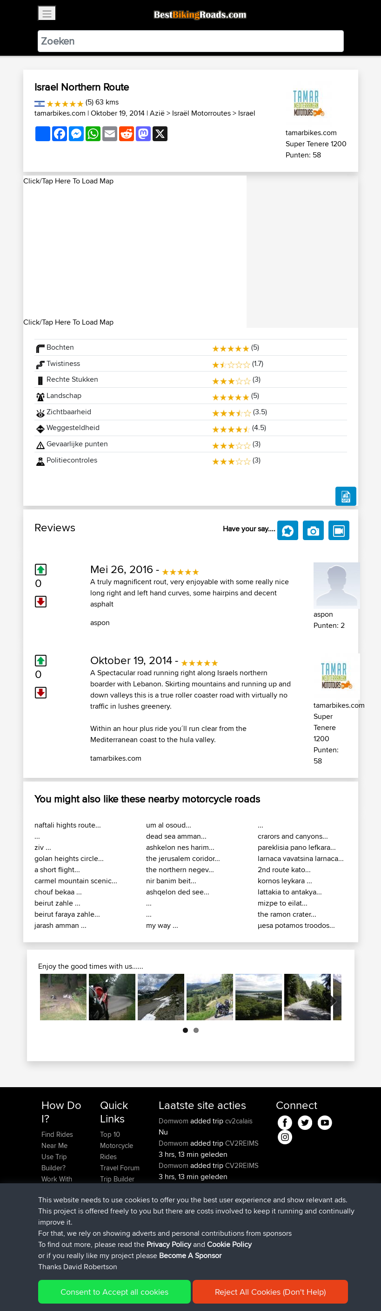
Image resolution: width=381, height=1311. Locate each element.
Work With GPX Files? (57, 1184)
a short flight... (57, 869)
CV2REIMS (242, 1143)
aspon (100, 622)
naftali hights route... (67, 825)
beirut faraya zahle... (67, 914)
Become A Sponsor (190, 1260)
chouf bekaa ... (58, 892)
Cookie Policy (229, 1249)
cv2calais (239, 1121)
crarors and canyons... (293, 836)
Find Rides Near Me (57, 1139)
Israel (246, 113)
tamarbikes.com (60, 113)
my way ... (162, 925)
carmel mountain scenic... (75, 880)
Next (327, 997)
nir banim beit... (171, 880)
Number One (238, 1188)
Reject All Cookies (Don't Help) (270, 1297)
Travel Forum (120, 1168)
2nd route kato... (284, 869)
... (37, 836)
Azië (157, 113)
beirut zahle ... (57, 903)
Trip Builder (117, 1179)
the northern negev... (180, 869)
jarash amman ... (60, 925)
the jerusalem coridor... (183, 858)
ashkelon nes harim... (180, 847)
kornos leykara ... (285, 880)
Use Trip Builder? (54, 1162)
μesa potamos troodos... (296, 925)
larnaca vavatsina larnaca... (301, 858)
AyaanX (171, 1188)
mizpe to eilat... (282, 903)
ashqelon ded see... (177, 892)
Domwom (174, 1121)
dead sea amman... (176, 836)
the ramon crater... (287, 914)
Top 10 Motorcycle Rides (116, 1145)
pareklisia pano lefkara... (297, 847)
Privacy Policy (169, 1249)
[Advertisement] (135, 252)
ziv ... (42, 847)
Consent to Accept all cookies (114, 1297)
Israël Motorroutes (201, 113)
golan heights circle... (69, 858)
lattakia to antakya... (290, 892)
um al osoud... (168, 825)
